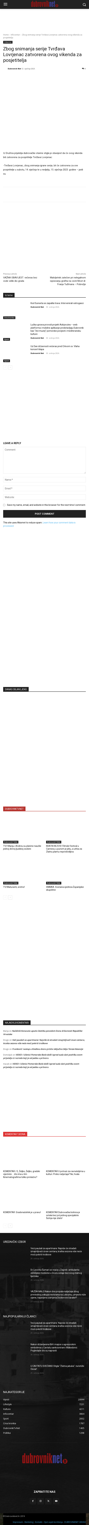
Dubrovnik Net (14, 68)
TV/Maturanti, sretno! (14, 887)
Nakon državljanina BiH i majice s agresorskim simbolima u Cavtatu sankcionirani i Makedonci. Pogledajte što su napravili (54, 1347)
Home (6, 34)
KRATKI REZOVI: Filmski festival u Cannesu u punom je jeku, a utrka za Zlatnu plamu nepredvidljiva (64, 849)
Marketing (29, 1522)
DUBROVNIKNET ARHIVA (75, 1522)
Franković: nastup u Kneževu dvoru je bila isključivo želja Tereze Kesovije (47, 1049)
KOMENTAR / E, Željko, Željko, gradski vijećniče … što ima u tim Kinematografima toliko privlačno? (21, 1174)
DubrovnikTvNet (10, 842)
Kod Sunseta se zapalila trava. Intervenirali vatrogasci (57, 303)
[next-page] (10, 368)
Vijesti (6, 339)
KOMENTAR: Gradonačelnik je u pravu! (22, 1212)
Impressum (18, 1522)
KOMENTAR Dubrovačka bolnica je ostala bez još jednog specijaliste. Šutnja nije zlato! (63, 1215)
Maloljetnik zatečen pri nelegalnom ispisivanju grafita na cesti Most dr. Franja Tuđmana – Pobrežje (68, 281)
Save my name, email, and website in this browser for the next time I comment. (46, 505)
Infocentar (15, 34)
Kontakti (38, 1522)
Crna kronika (9, 318)
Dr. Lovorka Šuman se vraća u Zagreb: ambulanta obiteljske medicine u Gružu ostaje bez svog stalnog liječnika (56, 1273)
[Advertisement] (44, 653)
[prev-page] (5, 368)
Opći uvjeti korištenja (53, 1522)
